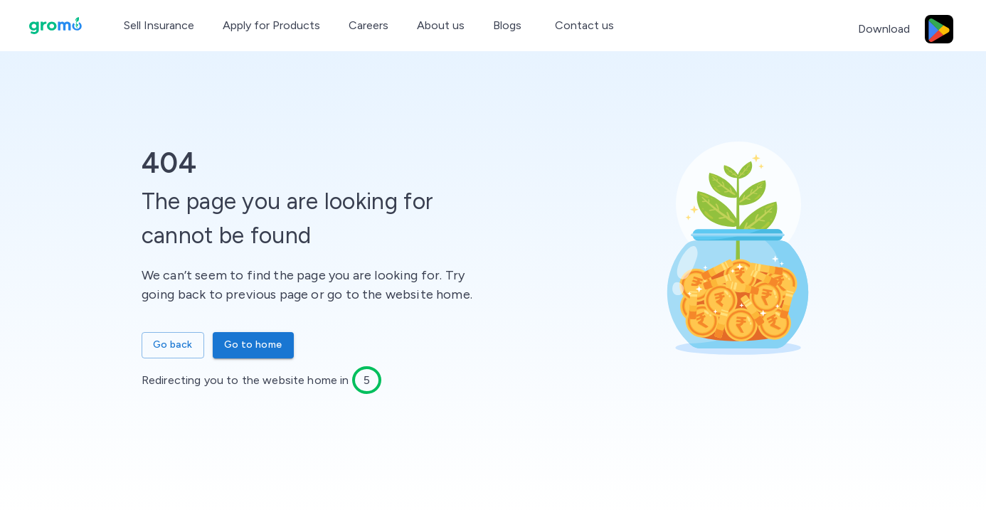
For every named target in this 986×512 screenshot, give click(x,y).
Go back (172, 345)
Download (884, 29)
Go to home (253, 345)
